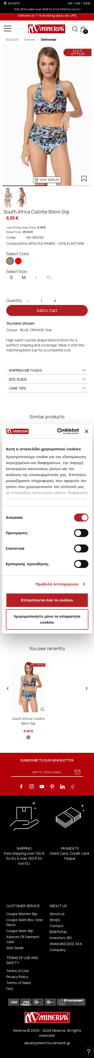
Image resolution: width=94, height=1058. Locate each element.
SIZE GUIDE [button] (47, 379)
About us (57, 913)
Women (29, 39)
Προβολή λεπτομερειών (57, 584)
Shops (55, 919)
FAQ (9, 988)
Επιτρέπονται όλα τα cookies (47, 600)
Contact (56, 925)
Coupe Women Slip (21, 913)
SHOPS (14, 3)
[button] (47, 180)
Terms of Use (17, 970)
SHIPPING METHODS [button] (47, 370)
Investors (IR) (61, 937)
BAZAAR (12, 39)
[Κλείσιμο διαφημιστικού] (86, 431)
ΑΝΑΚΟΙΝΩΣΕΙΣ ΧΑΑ (66, 943)
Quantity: (14, 300)
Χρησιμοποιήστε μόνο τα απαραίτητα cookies (47, 619)
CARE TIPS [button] (47, 388)
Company (57, 949)
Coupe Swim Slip (19, 930)
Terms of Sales (18, 982)
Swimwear (48, 39)
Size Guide (15, 947)
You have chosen (20, 323)
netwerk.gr (61, 1043)
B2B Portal (58, 931)
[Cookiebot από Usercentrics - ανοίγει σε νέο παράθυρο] (59, 431)
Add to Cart (47, 310)
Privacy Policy (17, 976)
